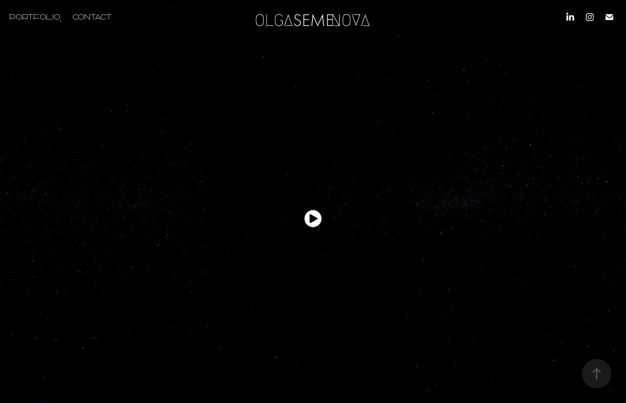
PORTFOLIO (34, 17)
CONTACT (92, 17)
